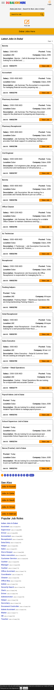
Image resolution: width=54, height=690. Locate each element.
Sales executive (13, 556)
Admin (9, 584)
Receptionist (12, 540)
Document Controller (15, 607)
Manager (10, 565)
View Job (45, 66)
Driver (9, 533)
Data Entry (11, 543)
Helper (9, 546)
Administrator (12, 597)
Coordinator (12, 575)
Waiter (9, 613)
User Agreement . (14, 688)
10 (27, 475)
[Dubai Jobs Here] (16, 4)
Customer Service (14, 559)
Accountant (11, 537)
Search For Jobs (17, 14)
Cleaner (10, 578)
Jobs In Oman (8, 507)
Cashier (10, 562)
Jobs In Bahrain (9, 514)
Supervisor (11, 530)
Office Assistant (13, 572)
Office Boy (11, 581)
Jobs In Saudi (8, 500)
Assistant (10, 527)
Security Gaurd (13, 588)
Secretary (11, 604)
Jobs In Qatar (8, 494)
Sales (9, 549)
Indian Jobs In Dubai (9, 524)
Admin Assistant (13, 610)
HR (8, 616)
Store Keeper (12, 552)
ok (21, 688)
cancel (25, 688)
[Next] (32, 475)
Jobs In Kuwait (9, 487)
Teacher (10, 619)
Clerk (9, 591)
